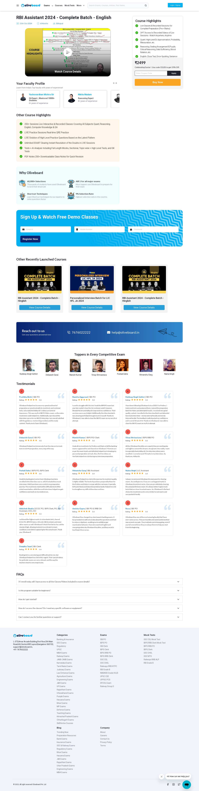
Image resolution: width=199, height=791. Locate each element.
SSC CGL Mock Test (152, 639)
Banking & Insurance (65, 639)
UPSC (59, 649)
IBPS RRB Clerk (106, 656)
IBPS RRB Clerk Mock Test (155, 643)
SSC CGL (104, 659)
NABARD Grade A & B (109, 673)
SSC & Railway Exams (66, 745)
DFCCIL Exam (105, 683)
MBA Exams (62, 653)
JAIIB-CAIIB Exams (65, 659)
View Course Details (39, 307)
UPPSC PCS (105, 680)
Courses (58, 5)
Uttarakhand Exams (65, 693)
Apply (173, 73)
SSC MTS (148, 656)
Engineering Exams (65, 680)
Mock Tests (70, 5)
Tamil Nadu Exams (64, 666)
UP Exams (61, 686)
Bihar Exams (62, 703)
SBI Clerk (104, 646)
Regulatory (61, 646)
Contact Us (104, 739)
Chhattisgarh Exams (65, 720)
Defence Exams (63, 710)
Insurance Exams (64, 742)
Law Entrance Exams (65, 673)
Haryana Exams (63, 700)
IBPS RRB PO (105, 653)
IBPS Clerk (104, 649)
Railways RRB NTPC (108, 666)
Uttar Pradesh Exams (66, 766)
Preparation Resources (66, 735)
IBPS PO (103, 643)
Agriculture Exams (64, 676)
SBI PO (103, 639)
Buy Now (158, 82)
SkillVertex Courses (65, 723)
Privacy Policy (106, 742)
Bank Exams (62, 739)
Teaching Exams (64, 713)
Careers (103, 735)
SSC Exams (62, 643)
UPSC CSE (104, 676)
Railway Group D (107, 686)
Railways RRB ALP (151, 659)
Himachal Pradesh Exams (67, 716)
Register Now (30, 239)
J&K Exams (61, 683)
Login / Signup (175, 5)
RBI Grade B (105, 670)
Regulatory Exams (64, 749)
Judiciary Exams (64, 670)
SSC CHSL (104, 663)
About (102, 732)
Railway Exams (63, 656)
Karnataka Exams (64, 663)
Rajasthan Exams (64, 690)
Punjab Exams (63, 696)
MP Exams (61, 706)
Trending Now (62, 732)
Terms (103, 745)
